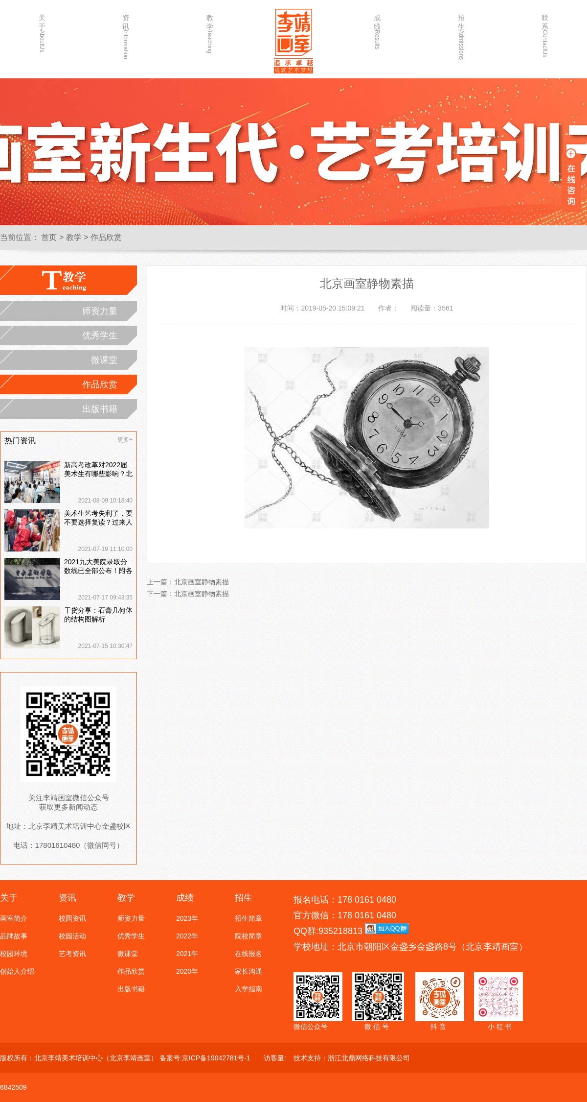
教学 (209, 33)
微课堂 (104, 360)
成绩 (377, 31)
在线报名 (248, 954)
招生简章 (248, 918)
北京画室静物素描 (201, 582)
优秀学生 (99, 335)
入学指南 (248, 989)
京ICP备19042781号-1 (216, 1058)
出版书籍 (99, 409)
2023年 (187, 918)
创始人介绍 (17, 971)
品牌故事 (13, 936)
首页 (49, 237)
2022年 (187, 936)
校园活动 (72, 936)
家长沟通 (248, 971)
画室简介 (13, 918)
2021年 (187, 954)
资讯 (125, 33)
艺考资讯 (72, 954)
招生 (461, 33)
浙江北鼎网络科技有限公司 (369, 1058)
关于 (42, 33)
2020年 (187, 971)
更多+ (125, 439)
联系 (545, 33)
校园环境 (13, 954)
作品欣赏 (106, 237)
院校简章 (248, 936)
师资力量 (99, 311)
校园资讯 (72, 918)
